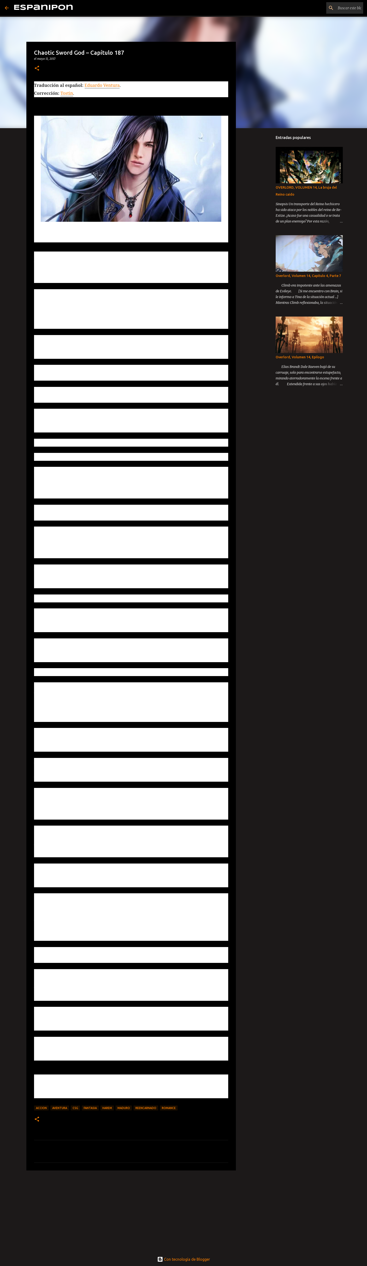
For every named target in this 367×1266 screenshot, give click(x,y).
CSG (75, 1108)
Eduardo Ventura (102, 85)
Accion (41, 1108)
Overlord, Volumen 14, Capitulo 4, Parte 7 (308, 276)
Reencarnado (145, 1108)
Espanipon (43, 8)
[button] (37, 68)
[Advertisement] (131, 1211)
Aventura (59, 1108)
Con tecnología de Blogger (183, 1259)
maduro (123, 1108)
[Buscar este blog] (338, 8)
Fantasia (90, 1108)
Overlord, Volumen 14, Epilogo (300, 357)
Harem (107, 1108)
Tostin (66, 93)
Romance (169, 1108)
